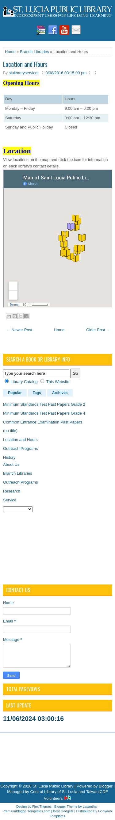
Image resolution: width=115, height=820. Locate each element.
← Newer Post (19, 330)
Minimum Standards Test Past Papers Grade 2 (44, 404)
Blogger (106, 786)
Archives (60, 393)
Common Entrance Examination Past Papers (42, 422)
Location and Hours (25, 64)
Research (11, 491)
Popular (15, 393)
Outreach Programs (20, 448)
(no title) (10, 430)
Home (10, 51)
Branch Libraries (34, 51)
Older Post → (98, 330)
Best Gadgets (63, 811)
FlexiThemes (42, 806)
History (9, 457)
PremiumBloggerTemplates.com (26, 811)
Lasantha (90, 806)
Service (9, 500)
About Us (11, 464)
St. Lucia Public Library (53, 786)
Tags (37, 393)
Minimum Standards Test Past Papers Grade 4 (44, 413)
